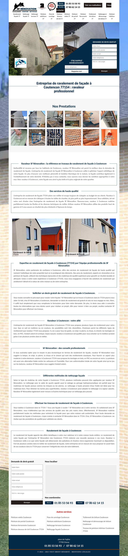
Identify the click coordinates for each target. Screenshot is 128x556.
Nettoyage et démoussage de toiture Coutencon (97, 522)
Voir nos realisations (93, 5)
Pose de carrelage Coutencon (58, 517)
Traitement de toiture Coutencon (95, 517)
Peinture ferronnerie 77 (83, 16)
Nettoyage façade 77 (26, 15)
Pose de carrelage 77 (51, 16)
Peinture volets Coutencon (21, 517)
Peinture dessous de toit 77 (60, 16)
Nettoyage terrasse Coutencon (58, 525)
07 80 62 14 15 (73, 7)
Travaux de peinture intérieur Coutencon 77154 (98, 529)
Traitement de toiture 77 (92, 16)
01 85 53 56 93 (73, 3)
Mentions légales (81, 552)
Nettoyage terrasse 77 (34, 15)
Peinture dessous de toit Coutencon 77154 (27, 529)
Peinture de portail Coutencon (22, 521)
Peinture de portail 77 (75, 16)
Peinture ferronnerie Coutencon (23, 525)
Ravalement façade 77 (17, 15)
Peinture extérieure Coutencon (59, 521)
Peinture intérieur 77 (112, 16)
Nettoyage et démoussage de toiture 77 (102, 16)
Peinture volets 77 (67, 15)
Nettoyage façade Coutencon (58, 529)
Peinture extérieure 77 (43, 16)
